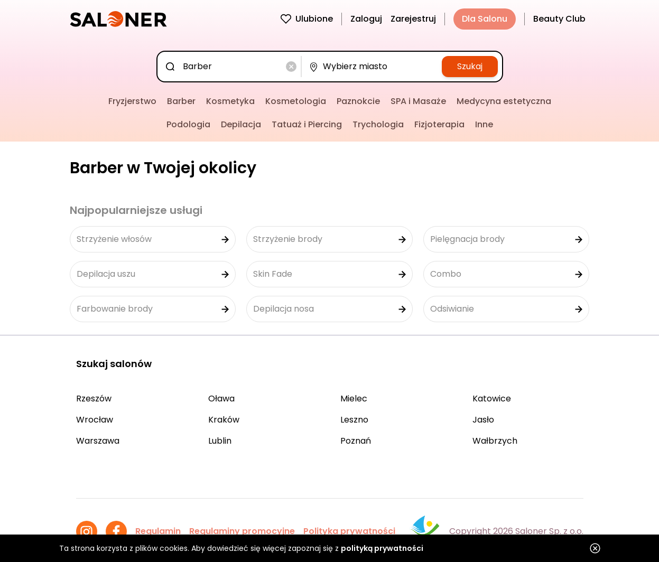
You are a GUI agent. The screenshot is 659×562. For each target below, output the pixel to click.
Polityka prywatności (349, 531)
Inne (484, 124)
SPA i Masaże (418, 101)
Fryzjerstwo (132, 101)
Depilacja (241, 124)
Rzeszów (94, 398)
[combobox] (231, 66)
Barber (181, 101)
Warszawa (97, 441)
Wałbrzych (494, 441)
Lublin (219, 441)
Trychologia (378, 124)
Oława (221, 398)
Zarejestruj (413, 19)
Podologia (188, 124)
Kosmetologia (295, 101)
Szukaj (469, 66)
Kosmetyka (230, 101)
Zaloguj (366, 19)
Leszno (354, 420)
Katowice (491, 398)
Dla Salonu (484, 19)
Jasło (483, 420)
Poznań (355, 441)
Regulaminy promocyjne (242, 531)
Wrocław (94, 420)
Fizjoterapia (439, 124)
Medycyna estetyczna (504, 101)
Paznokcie (358, 101)
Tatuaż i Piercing (307, 124)
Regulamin (158, 531)
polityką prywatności (382, 548)
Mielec (353, 398)
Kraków (223, 420)
